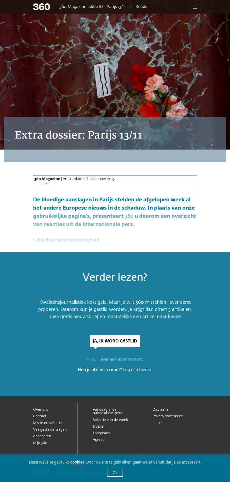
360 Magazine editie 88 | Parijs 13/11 (92, 7)
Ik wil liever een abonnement (115, 360)
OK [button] (115, 473)
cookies (77, 462)
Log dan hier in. (137, 370)
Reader (142, 7)
